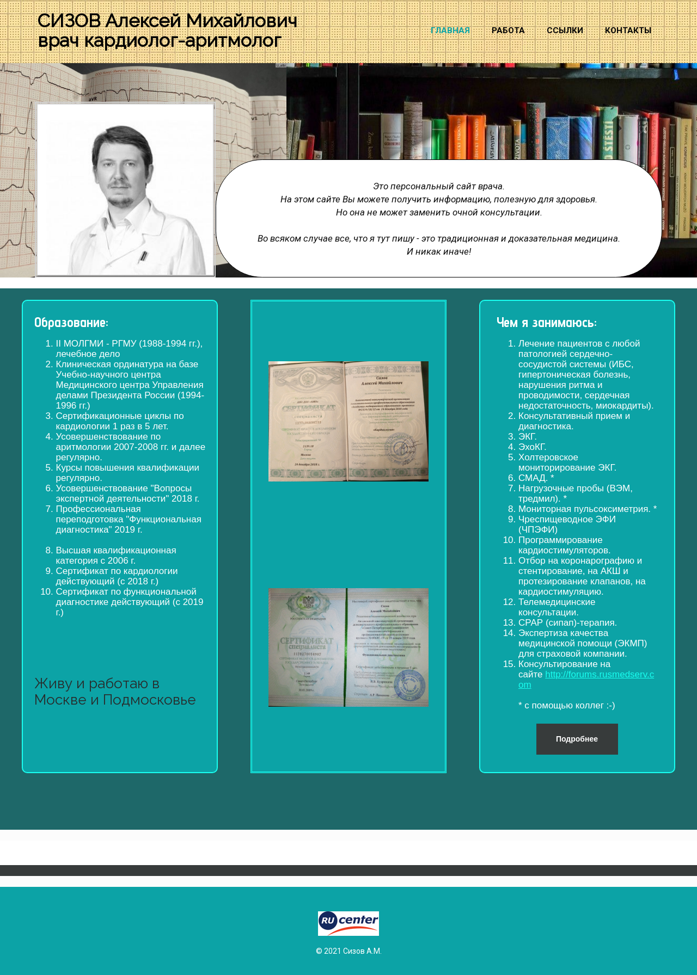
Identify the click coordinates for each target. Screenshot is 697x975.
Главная (450, 30)
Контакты (628, 30)
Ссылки (565, 30)
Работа (508, 30)
